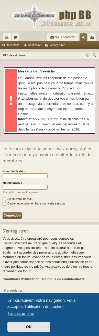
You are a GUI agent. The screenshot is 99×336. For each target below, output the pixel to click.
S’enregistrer (57, 44)
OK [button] (29, 327)
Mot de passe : (12, 182)
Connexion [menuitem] (84, 38)
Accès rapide (8, 38)
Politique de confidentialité (63, 279)
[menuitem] (63, 37)
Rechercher (13, 44)
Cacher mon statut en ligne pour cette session (34, 203)
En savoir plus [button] (21, 313)
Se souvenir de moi (17, 198)
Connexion (34, 44)
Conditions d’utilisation (21, 279)
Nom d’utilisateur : (15, 171)
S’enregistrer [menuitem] (93, 38)
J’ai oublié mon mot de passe (21, 192)
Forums (16, 38)
